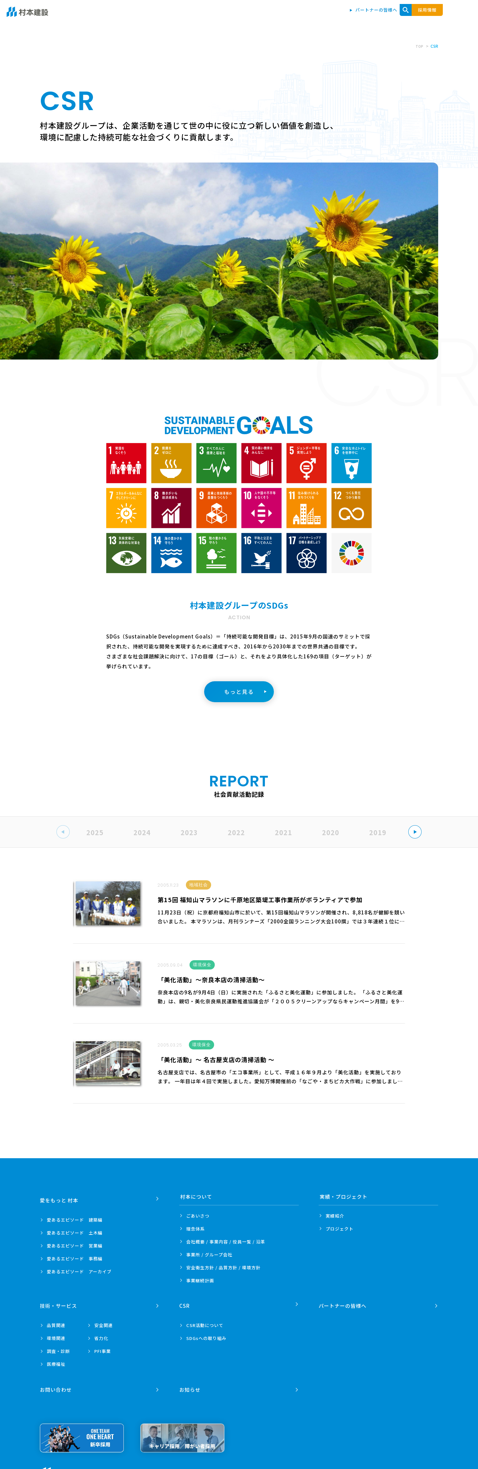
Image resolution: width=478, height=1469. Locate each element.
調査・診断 (58, 1347)
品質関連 (56, 1321)
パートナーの (343, 1302)
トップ (190, 17)
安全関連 (103, 1321)
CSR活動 (204, 1321)
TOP (419, 46)
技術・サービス (369, 17)
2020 (330, 832)
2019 (377, 832)
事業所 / (209, 1254)
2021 (283, 832)
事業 (200, 1280)
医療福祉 (56, 1360)
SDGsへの (206, 1334)
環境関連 (56, 1334)
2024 (142, 832)
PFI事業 (102, 1347)
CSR (403, 17)
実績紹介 (335, 1216)
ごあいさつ (197, 1216)
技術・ (59, 1302)
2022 (236, 832)
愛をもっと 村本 (227, 17)
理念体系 (195, 1229)
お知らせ (190, 1381)
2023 (189, 832)
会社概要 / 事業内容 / (225, 1241)
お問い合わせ (434, 17)
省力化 (101, 1334)
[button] (415, 831)
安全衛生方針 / (223, 1267)
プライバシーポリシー (125, 1466)
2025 (95, 832)
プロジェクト (340, 1229)
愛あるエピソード (75, 1216)
